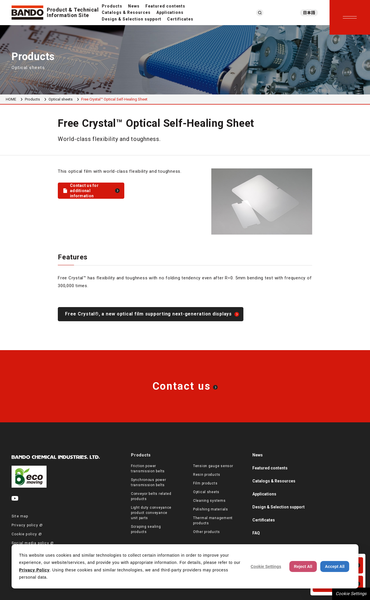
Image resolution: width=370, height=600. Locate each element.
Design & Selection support (131, 19)
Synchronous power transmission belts (148, 482)
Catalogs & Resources (126, 12)
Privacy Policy (34, 570)
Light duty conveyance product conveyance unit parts (151, 513)
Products (112, 6)
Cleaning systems (209, 501)
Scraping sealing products (146, 529)
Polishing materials (210, 509)
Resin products (206, 475)
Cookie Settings (351, 593)
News (134, 6)
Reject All (303, 566)
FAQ (256, 533)
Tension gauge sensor (213, 466)
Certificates (180, 19)
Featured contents (165, 6)
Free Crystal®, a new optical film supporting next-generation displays (148, 314)
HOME (11, 99)
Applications (170, 12)
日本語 (309, 12)
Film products (205, 483)
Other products (206, 532)
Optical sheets (61, 99)
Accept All (335, 566)
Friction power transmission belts (148, 468)
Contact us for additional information (84, 190)
